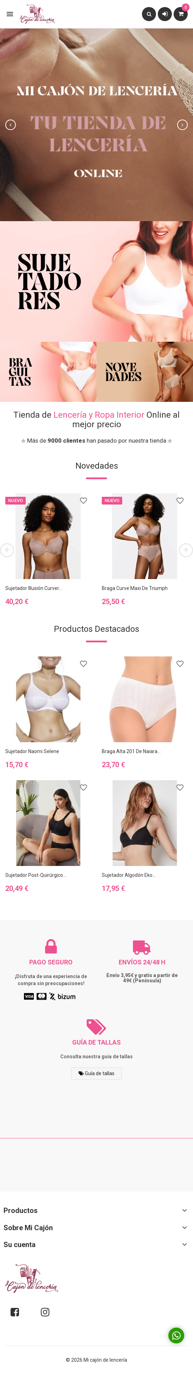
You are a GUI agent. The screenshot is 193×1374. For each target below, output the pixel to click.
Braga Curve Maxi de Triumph (135, 588)
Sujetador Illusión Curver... (33, 588)
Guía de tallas (96, 1073)
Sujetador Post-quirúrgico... (35, 875)
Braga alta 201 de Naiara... (131, 751)
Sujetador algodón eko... (129, 875)
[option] (96, 124)
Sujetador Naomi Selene (32, 751)
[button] (14, 124)
